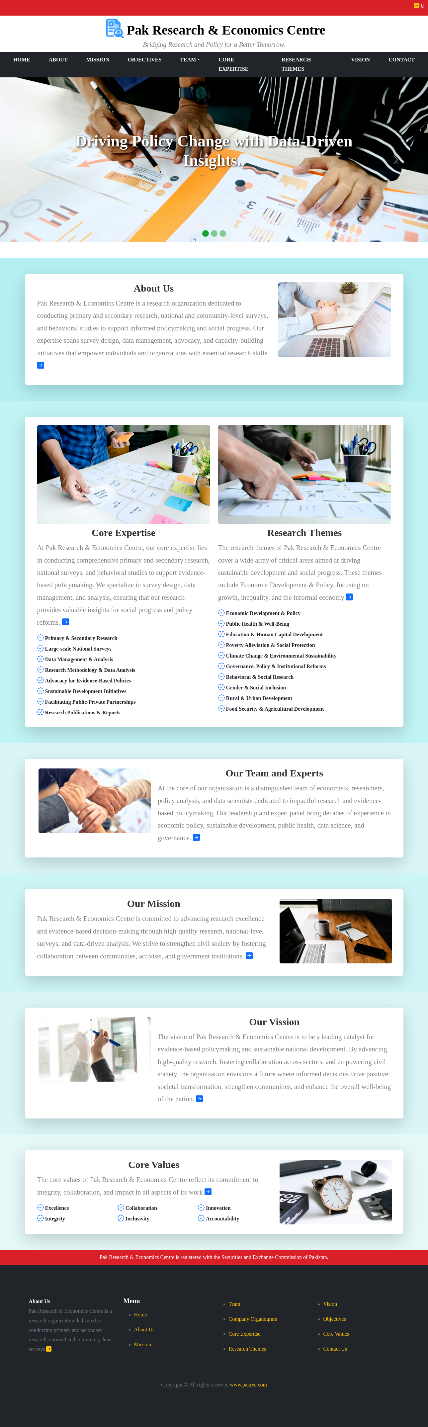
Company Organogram (253, 1319)
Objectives (144, 59)
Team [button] (188, 59)
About (58, 59)
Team (234, 1304)
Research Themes (296, 64)
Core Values (336, 1334)
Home (21, 59)
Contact (401, 59)
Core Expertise (233, 64)
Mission (97, 59)
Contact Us (335, 1349)
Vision (360, 59)
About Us (39, 1301)
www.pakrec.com (248, 1384)
